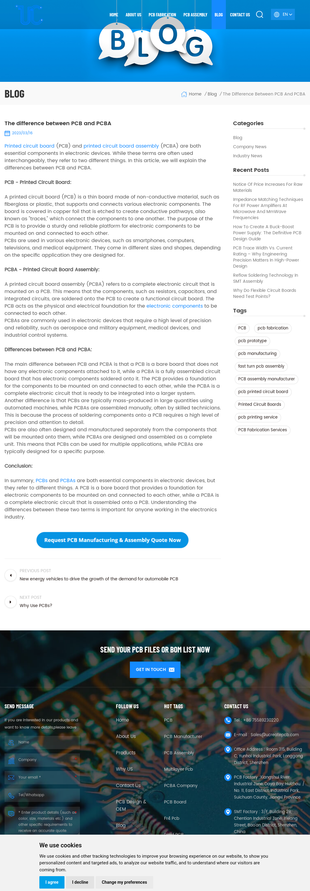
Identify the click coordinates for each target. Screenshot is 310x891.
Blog (219, 14)
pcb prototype (252, 341)
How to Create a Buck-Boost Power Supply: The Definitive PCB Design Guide (267, 233)
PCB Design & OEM (131, 804)
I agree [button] (51, 882)
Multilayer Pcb (178, 767)
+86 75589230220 (261, 719)
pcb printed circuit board (263, 392)
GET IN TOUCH (155, 669)
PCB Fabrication (162, 14)
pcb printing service (258, 417)
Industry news (247, 156)
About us (133, 14)
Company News (249, 147)
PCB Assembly (195, 14)
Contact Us (128, 784)
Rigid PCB (174, 832)
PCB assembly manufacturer (266, 379)
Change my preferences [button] (124, 882)
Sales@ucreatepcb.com (275, 733)
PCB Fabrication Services (262, 430)
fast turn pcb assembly (261, 366)
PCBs (42, 481)
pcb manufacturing (257, 354)
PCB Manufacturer (183, 734)
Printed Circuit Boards (259, 405)
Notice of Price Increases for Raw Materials (267, 188)
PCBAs (67, 481)
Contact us (240, 14)
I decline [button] (80, 882)
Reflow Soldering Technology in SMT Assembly (265, 278)
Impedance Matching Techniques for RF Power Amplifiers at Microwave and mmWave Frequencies (268, 209)
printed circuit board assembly (121, 146)
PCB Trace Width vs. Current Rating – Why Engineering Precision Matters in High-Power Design (266, 257)
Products (126, 751)
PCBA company (181, 783)
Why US (124, 767)
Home (114, 14)
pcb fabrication (273, 328)
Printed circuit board (29, 146)
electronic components (175, 306)
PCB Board (175, 800)
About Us (126, 735)
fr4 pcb (171, 816)
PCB (242, 328)
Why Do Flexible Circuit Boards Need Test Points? (264, 294)
